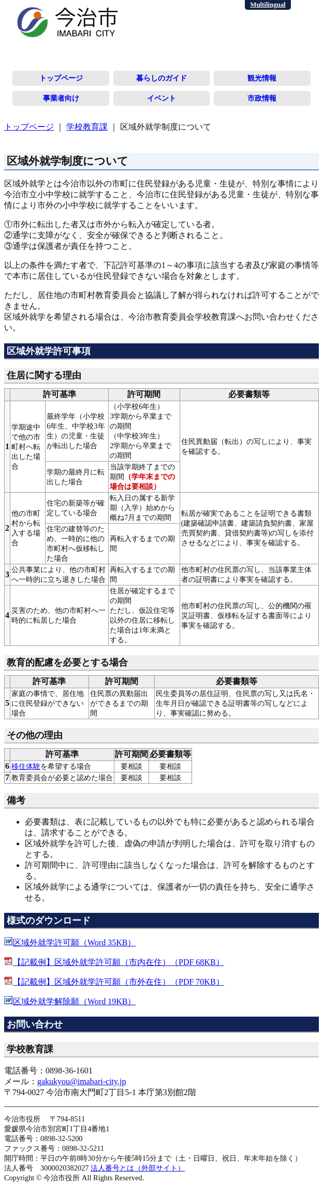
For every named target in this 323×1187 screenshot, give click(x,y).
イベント (161, 98)
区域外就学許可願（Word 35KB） (74, 942)
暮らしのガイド (161, 78)
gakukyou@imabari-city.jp (81, 1081)
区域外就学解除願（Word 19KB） (74, 1001)
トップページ (61, 78)
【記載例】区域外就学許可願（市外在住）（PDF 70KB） (118, 981)
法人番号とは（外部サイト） (138, 1168)
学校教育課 (87, 126)
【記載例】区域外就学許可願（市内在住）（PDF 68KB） (118, 962)
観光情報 (261, 78)
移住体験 (25, 766)
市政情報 (261, 98)
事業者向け (61, 98)
